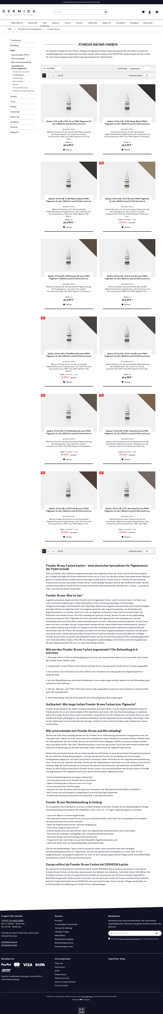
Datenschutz (61, 974)
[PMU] (44, 23)
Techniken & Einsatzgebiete (18, 67)
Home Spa (15, 111)
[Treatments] (17, 23)
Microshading (18, 81)
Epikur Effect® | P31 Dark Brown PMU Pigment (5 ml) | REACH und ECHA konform (127, 277)
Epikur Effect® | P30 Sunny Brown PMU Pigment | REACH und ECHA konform (69, 277)
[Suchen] (106, 12)
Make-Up (14, 116)
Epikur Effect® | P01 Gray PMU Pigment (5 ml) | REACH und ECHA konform (68, 122)
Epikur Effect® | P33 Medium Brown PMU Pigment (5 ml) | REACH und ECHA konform (68, 432)
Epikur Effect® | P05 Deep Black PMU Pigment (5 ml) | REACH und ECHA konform (127, 122)
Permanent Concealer (21, 72)
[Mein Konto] (150, 12)
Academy (14, 122)
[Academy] (121, 23)
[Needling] (33, 23)
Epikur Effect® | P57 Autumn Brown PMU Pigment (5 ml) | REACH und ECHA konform (127, 509)
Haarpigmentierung (20, 88)
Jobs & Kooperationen (65, 981)
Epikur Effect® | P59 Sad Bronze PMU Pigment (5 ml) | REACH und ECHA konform (68, 509)
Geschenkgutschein (64, 946)
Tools (12, 101)
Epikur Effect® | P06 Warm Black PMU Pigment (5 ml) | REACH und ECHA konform (68, 199)
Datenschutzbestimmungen (129, 939)
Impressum (60, 967)
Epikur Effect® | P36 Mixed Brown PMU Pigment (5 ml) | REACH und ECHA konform (68, 354)
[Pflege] (79, 23)
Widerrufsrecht (62, 978)
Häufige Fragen (62, 931)
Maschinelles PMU (20, 55)
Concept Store (61, 985)
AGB (57, 970)
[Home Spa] (92, 23)
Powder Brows (18, 75)
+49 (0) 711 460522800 (12, 920)
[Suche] (81, 12)
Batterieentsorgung (64, 939)
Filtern (49, 68)
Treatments (15, 40)
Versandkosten (87, 996)
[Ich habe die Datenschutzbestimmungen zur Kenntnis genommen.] (109, 938)
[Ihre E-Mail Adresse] (135, 933)
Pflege (13, 106)
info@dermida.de (9, 942)
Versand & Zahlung (63, 928)
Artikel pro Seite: (135, 75)
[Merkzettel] (143, 12)
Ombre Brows (18, 78)
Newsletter (60, 935)
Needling (14, 45)
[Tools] (67, 23)
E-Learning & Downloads (66, 924)
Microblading (17, 58)
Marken (14, 127)
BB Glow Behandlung (21, 62)
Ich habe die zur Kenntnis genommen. (134, 939)
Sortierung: (122, 68)
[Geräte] (55, 23)
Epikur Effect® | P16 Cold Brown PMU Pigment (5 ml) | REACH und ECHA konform (127, 354)
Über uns (59, 963)
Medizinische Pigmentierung (23, 91)
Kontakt (59, 920)
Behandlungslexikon (64, 942)
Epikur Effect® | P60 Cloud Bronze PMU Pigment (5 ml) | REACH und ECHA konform (127, 432)
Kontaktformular (9, 945)
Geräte (13, 96)
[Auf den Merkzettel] (67, 149)
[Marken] (134, 23)
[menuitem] (81, 12)
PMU (12, 50)
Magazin (14, 132)
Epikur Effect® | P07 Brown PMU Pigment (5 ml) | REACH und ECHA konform (127, 199)
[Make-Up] (107, 23)
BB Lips (15, 84)
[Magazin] (148, 23)
